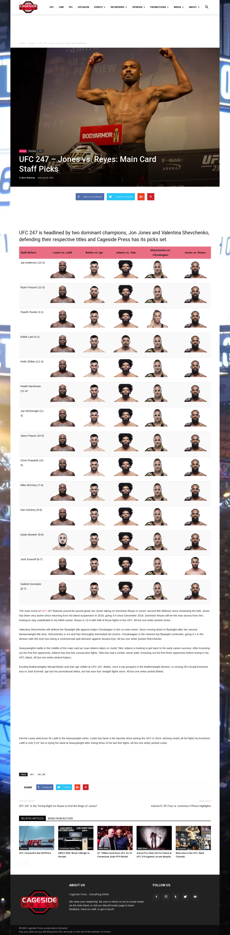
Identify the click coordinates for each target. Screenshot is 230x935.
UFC (52, 7)
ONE (61, 7)
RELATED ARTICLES (32, 818)
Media (179, 7)
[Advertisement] (115, 27)
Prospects (181, 848)
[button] (206, 4)
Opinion (138, 7)
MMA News (103, 848)
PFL (71, 7)
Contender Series (67, 848)
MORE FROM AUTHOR (60, 818)
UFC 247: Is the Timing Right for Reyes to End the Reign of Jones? (58, 806)
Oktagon (83, 7)
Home (22, 43)
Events (99, 7)
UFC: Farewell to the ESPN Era (35, 853)
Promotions (159, 7)
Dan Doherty (28, 177)
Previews (32, 151)
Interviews (119, 7)
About (194, 7)
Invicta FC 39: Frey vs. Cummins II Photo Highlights (181, 806)
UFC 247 (41, 774)
